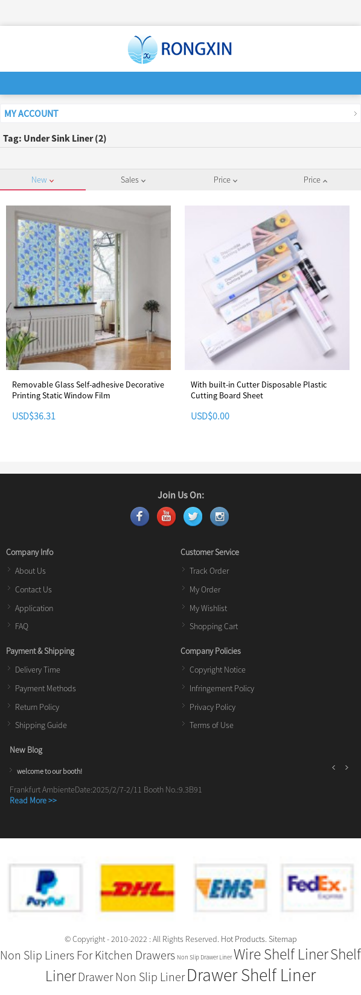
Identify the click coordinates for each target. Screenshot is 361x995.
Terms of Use (212, 725)
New (42, 179)
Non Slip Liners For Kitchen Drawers (87, 954)
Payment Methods (45, 688)
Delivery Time (37, 669)
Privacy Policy (212, 707)
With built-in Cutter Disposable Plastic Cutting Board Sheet (259, 390)
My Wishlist (208, 608)
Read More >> (33, 800)
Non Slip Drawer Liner (204, 957)
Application (34, 608)
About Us (30, 570)
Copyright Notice (218, 669)
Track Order (209, 570)
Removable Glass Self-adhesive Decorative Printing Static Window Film (88, 390)
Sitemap (283, 939)
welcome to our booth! (49, 771)
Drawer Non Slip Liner (131, 976)
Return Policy (37, 707)
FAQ (21, 626)
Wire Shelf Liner (281, 954)
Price (225, 179)
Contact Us (33, 589)
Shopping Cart (214, 626)
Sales (133, 179)
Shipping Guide (41, 725)
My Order (205, 589)
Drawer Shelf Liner (251, 975)
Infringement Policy (222, 688)
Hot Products (243, 939)
